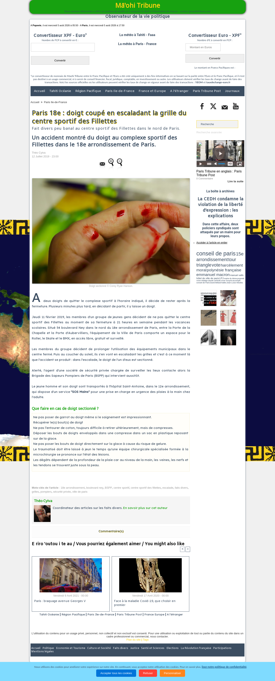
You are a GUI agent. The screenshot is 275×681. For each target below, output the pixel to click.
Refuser (148, 673)
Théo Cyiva (39, 152)
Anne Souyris (234, 264)
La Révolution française (187, 653)
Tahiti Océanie (60, 91)
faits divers (181, 487)
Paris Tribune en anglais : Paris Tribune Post (218, 173)
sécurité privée (62, 491)
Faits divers (116, 653)
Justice (129, 653)
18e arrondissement (73, 487)
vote (237, 255)
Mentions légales (232, 653)
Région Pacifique (88, 91)
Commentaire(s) (111, 531)
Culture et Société (96, 653)
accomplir (240, 264)
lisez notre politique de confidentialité (224, 666)
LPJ (197, 264)
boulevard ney (94, 487)
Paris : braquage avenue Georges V (59, 601)
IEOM (199, 82)
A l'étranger (179, 91)
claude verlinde (225, 264)
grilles (35, 491)
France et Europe (153, 91)
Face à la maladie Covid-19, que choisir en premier (150, 601)
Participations (212, 653)
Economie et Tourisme (68, 653)
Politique (48, 653)
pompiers (45, 491)
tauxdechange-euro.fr (218, 82)
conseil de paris (209, 252)
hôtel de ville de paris (235, 262)
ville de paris (79, 491)
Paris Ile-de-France (120, 91)
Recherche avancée (208, 132)
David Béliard (209, 266)
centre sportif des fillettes (146, 487)
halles (215, 266)
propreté (210, 264)
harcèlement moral (207, 258)
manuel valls (223, 262)
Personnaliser (172, 673)
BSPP (108, 487)
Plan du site (133, 645)
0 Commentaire (204, 178)
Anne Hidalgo (217, 264)
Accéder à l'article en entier (210, 242)
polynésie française (230, 258)
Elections (165, 653)
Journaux (232, 91)
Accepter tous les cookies (116, 673)
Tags (145, 645)
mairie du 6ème (204, 264)
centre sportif (121, 487)
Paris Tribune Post (207, 91)
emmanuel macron (207, 262)
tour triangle (226, 255)
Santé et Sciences (146, 653)
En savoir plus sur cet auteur (145, 508)
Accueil (40, 91)
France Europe (167, 614)
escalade (167, 487)
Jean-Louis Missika (222, 266)
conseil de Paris (200, 266)
